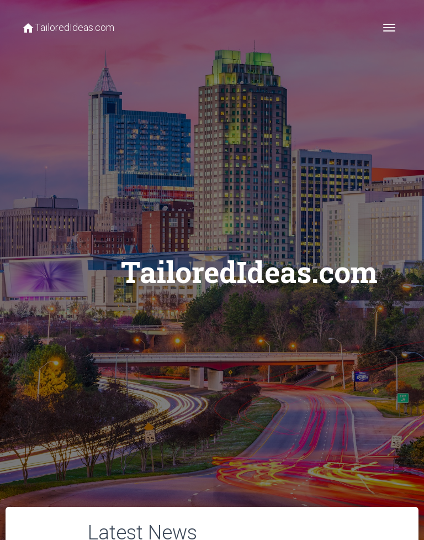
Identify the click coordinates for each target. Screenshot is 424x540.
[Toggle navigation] (389, 27)
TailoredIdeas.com (68, 28)
